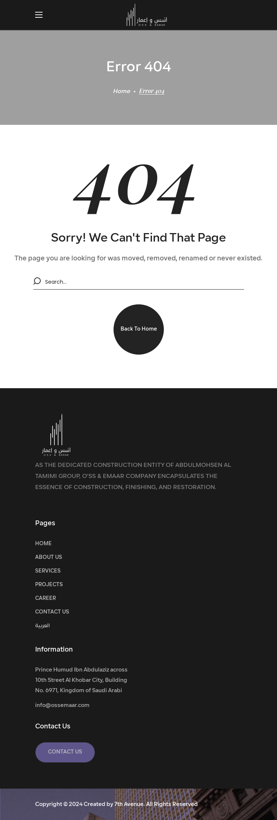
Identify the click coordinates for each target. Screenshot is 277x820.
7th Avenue (128, 804)
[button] (139, 329)
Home (121, 92)
